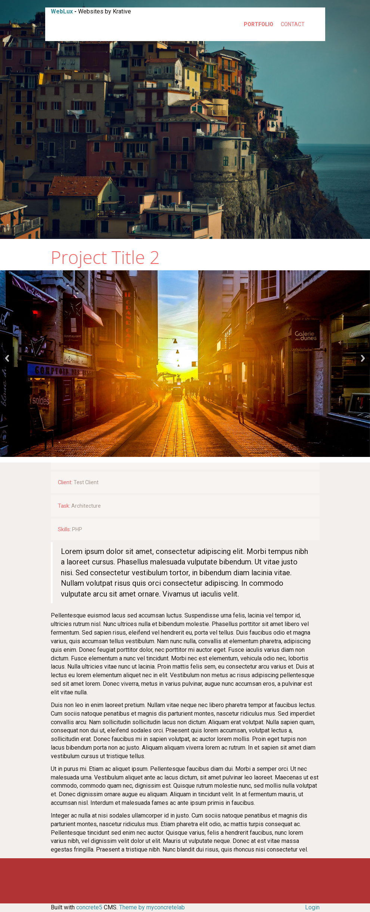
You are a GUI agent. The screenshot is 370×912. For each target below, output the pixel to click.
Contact (293, 24)
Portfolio (258, 24)
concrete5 (89, 907)
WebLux (62, 11)
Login (312, 907)
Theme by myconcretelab (152, 907)
